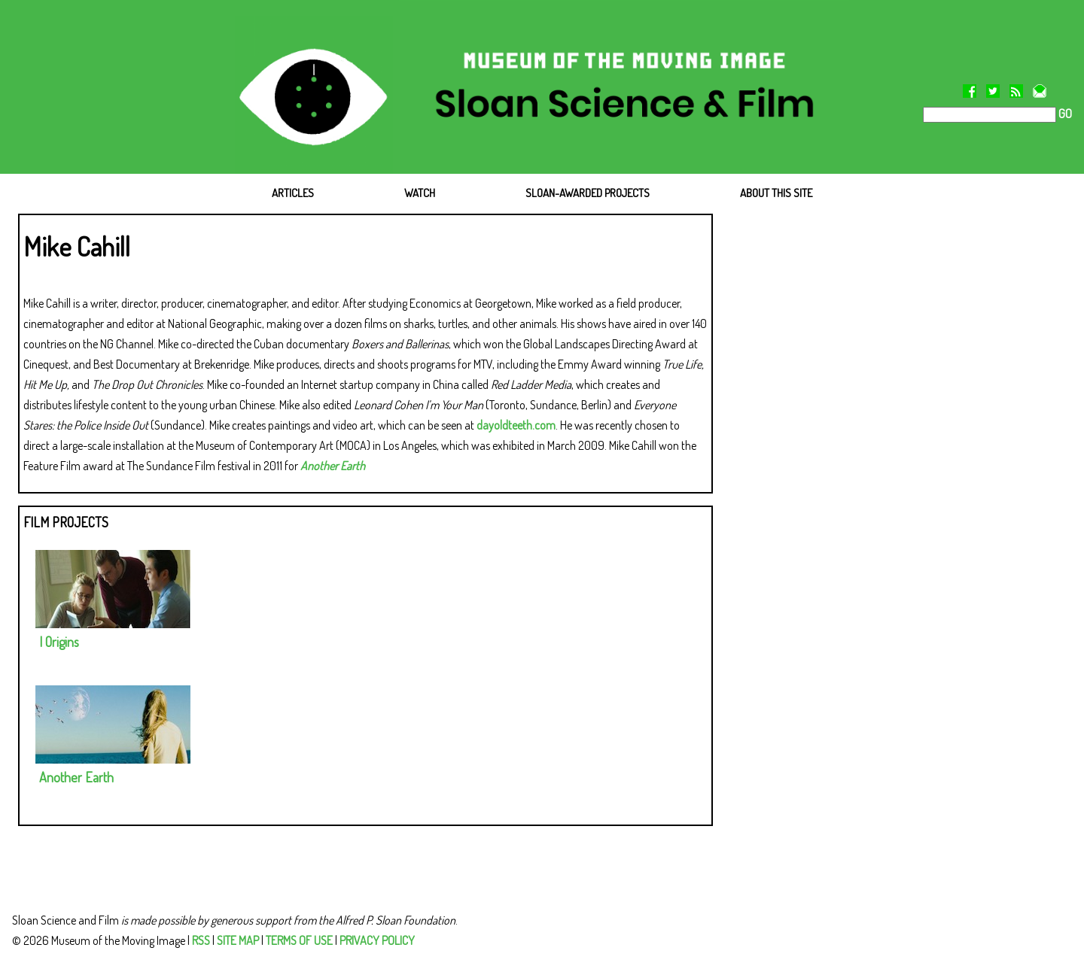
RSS (201, 940)
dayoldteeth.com (516, 425)
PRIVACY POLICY (377, 940)
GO (1064, 113)
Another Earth (332, 465)
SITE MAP (238, 940)
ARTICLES (293, 193)
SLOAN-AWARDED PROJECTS (587, 193)
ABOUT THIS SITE (776, 193)
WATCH (419, 193)
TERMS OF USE (299, 940)
